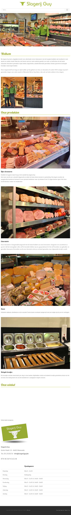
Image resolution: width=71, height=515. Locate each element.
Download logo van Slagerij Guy (63, 510)
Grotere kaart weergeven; (7, 420)
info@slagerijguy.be (21, 454)
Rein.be (28, 510)
